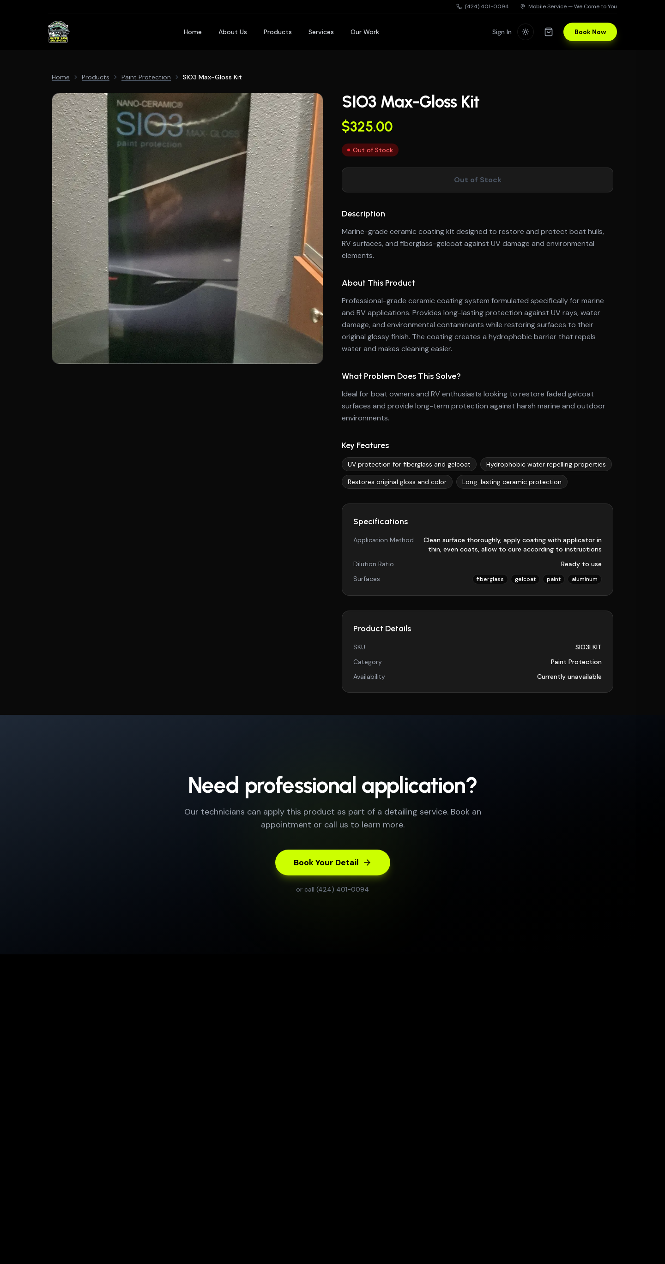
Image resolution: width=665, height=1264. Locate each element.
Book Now (590, 32)
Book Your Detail (333, 862)
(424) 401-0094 (482, 6)
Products (278, 32)
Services (321, 32)
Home (193, 32)
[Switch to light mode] (525, 32)
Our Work (365, 32)
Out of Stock (478, 180)
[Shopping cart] (548, 32)
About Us (232, 32)
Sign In (502, 32)
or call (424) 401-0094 (332, 889)
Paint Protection (146, 77)
